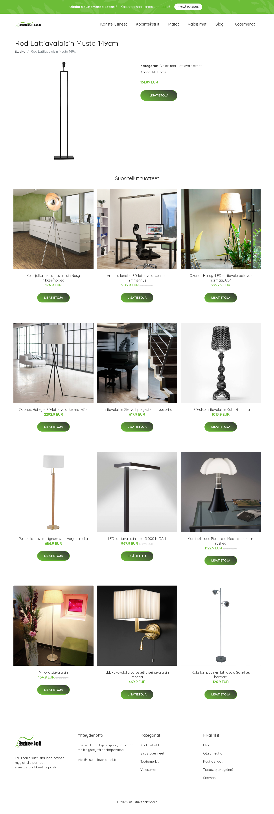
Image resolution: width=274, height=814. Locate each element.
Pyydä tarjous (188, 6)
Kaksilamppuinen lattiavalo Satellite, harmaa (221, 679)
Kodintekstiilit (147, 26)
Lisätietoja (158, 100)
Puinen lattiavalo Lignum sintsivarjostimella (53, 543)
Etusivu (20, 56)
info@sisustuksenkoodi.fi (97, 764)
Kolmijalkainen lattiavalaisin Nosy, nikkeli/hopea (53, 282)
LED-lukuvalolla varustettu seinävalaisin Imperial (137, 679)
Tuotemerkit (244, 26)
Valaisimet (197, 26)
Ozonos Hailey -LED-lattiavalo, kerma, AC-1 (53, 414)
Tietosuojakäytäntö (218, 774)
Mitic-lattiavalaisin (53, 677)
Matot (173, 26)
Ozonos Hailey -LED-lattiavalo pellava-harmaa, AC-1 (220, 282)
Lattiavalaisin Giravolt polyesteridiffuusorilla (137, 414)
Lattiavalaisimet (190, 70)
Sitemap (209, 782)
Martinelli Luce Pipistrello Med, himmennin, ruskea (221, 545)
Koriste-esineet (113, 26)
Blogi (219, 26)
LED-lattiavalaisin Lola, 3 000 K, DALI (137, 543)
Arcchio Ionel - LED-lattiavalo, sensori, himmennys (137, 282)
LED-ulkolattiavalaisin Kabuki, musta (221, 414)
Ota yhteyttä (212, 758)
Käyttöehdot (213, 766)
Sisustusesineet (152, 758)
